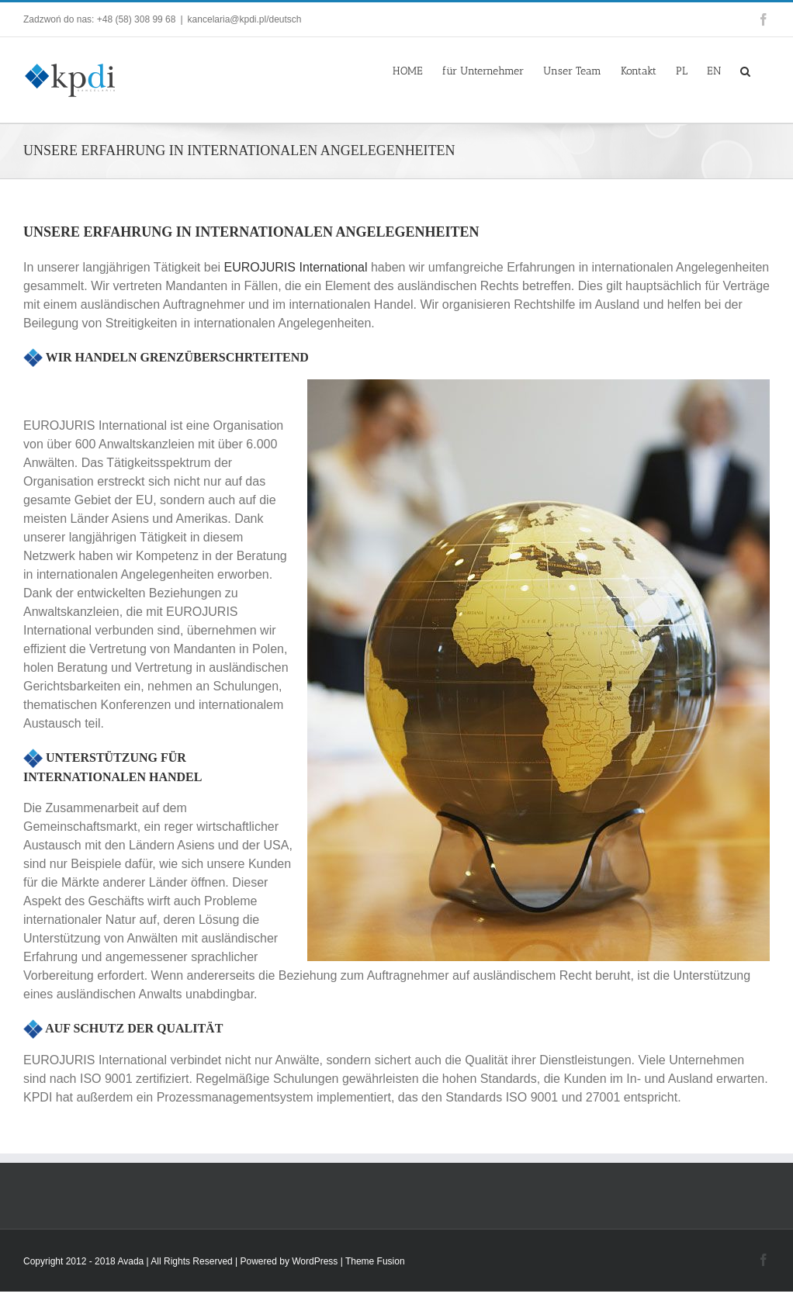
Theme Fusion (375, 1261)
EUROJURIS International (296, 267)
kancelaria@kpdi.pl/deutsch (245, 19)
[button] (745, 69)
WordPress (315, 1261)
